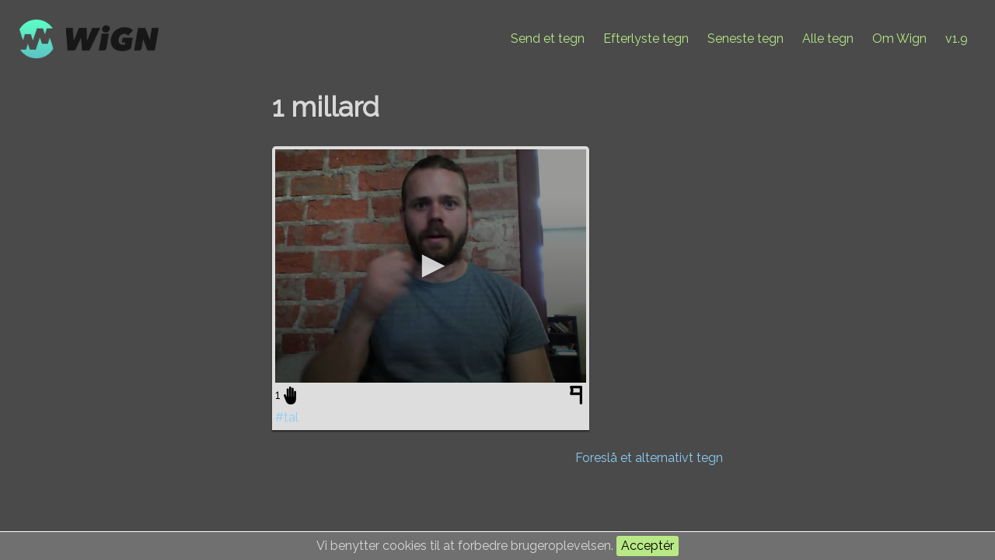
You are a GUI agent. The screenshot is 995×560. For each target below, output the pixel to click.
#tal (286, 417)
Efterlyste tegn (646, 38)
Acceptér (647, 545)
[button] (431, 266)
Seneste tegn (745, 38)
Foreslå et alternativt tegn (649, 457)
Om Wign (899, 38)
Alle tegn (828, 38)
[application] (430, 266)
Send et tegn (548, 38)
